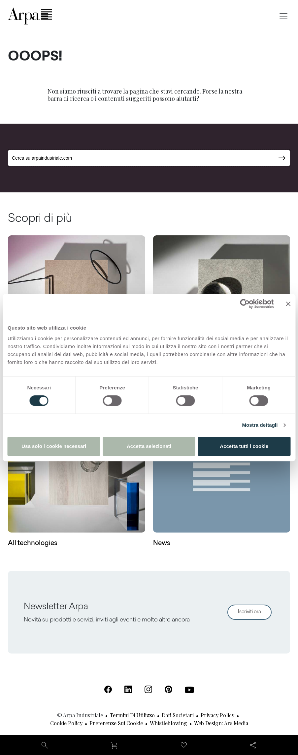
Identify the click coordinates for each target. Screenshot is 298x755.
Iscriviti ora (249, 612)
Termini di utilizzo (132, 715)
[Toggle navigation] (283, 16)
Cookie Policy (66, 723)
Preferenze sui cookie (116, 723)
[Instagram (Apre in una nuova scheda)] (148, 689)
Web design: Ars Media (221, 723)
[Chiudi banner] (288, 303)
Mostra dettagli (260, 425)
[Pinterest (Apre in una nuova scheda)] (168, 689)
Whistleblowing (168, 723)
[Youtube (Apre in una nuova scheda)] (189, 690)
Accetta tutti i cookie (244, 446)
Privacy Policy (217, 715)
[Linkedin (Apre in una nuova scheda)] (128, 689)
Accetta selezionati (149, 446)
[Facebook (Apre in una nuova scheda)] (108, 689)
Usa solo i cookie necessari (53, 446)
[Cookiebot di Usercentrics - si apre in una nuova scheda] (245, 304)
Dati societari (178, 715)
